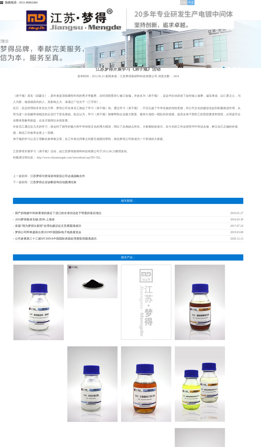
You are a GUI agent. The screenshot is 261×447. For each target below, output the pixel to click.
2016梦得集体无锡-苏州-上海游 (34, 219)
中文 (191, 2)
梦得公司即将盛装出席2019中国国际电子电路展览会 (48, 232)
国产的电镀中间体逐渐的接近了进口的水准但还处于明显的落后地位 (58, 213)
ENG (184, 2)
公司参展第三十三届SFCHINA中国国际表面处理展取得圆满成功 (56, 238)
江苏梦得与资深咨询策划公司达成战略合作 (57, 176)
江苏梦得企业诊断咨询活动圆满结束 (53, 182)
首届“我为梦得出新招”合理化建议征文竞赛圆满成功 (48, 225)
